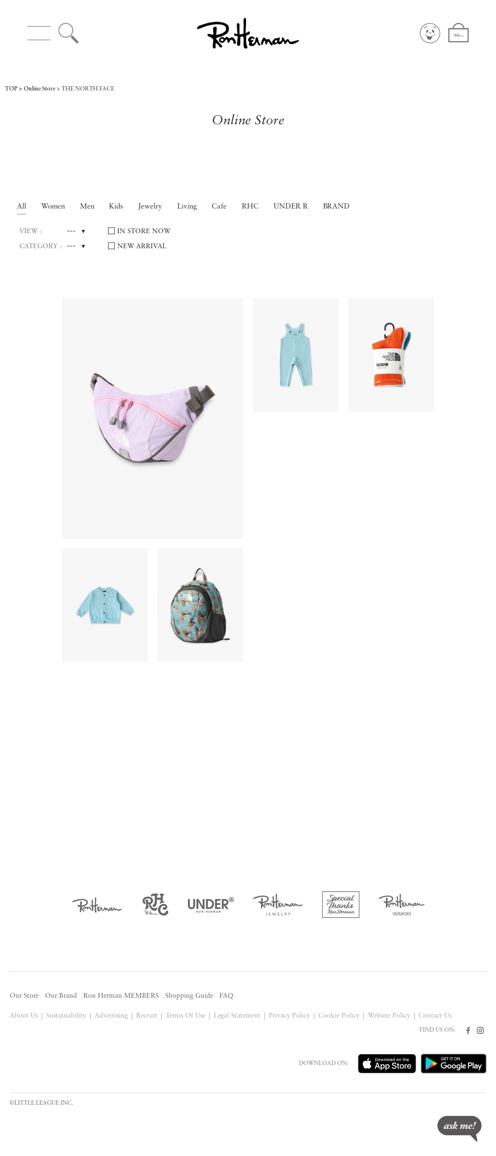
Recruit (146, 1016)
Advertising (111, 1016)
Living (187, 206)
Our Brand (61, 996)
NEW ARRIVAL (142, 246)
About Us (24, 1016)
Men (87, 206)
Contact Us (434, 1016)
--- (71, 231)
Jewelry (150, 206)
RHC (250, 206)
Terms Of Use (185, 1016)
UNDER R (291, 206)
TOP (11, 89)
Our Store (24, 996)
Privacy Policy (289, 1016)
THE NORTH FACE (88, 89)
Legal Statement (237, 1016)
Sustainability (66, 1016)
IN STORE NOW (143, 231)
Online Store (39, 89)
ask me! (459, 1128)
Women (53, 206)
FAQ (226, 996)
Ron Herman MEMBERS (121, 996)
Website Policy (389, 1016)
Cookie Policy (338, 1016)
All (21, 206)
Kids (116, 206)
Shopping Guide (189, 996)
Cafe (219, 206)
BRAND (336, 206)
